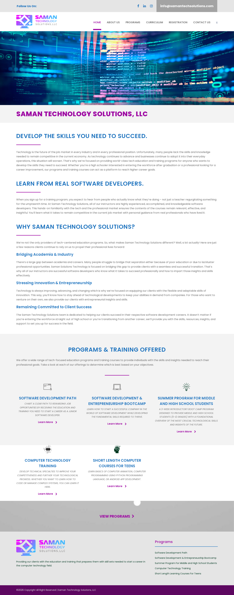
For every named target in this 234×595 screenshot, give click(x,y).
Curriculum (154, 22)
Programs (133, 22)
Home (97, 22)
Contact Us (201, 22)
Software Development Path (171, 552)
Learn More (47, 422)
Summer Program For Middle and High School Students (186, 563)
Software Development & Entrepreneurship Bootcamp (185, 558)
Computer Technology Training (173, 568)
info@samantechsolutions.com (187, 6)
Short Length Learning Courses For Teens (178, 573)
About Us (113, 22)
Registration (178, 22)
